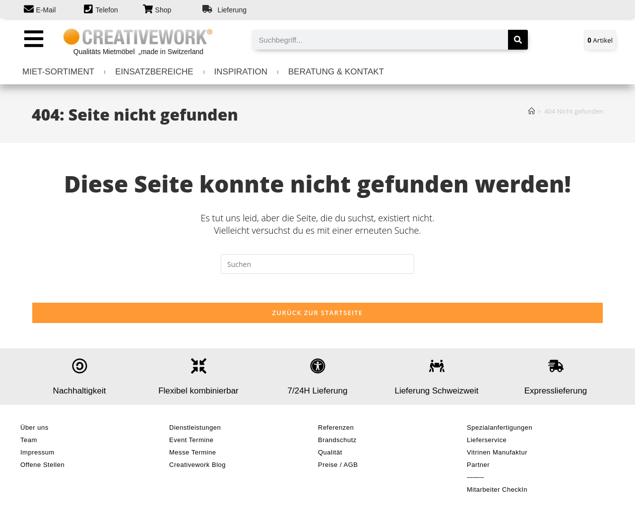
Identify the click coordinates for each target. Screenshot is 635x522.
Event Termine (191, 441)
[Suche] (518, 40)
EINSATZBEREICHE (154, 71)
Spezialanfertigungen (499, 429)
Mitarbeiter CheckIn (497, 491)
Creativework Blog (197, 466)
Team (28, 441)
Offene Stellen (42, 466)
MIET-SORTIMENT (58, 71)
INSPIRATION (240, 71)
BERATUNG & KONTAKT (336, 71)
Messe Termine (192, 453)
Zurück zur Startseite (317, 314)
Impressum (37, 453)
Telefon (107, 10)
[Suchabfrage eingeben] (317, 264)
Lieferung (232, 10)
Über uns (34, 429)
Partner (478, 466)
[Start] (531, 111)
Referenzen (336, 429)
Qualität (330, 453)
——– (475, 478)
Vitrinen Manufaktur (497, 453)
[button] (33, 38)
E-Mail (46, 10)
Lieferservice (487, 441)
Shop (163, 10)
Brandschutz (337, 441)
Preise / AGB (338, 466)
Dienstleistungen (195, 429)
